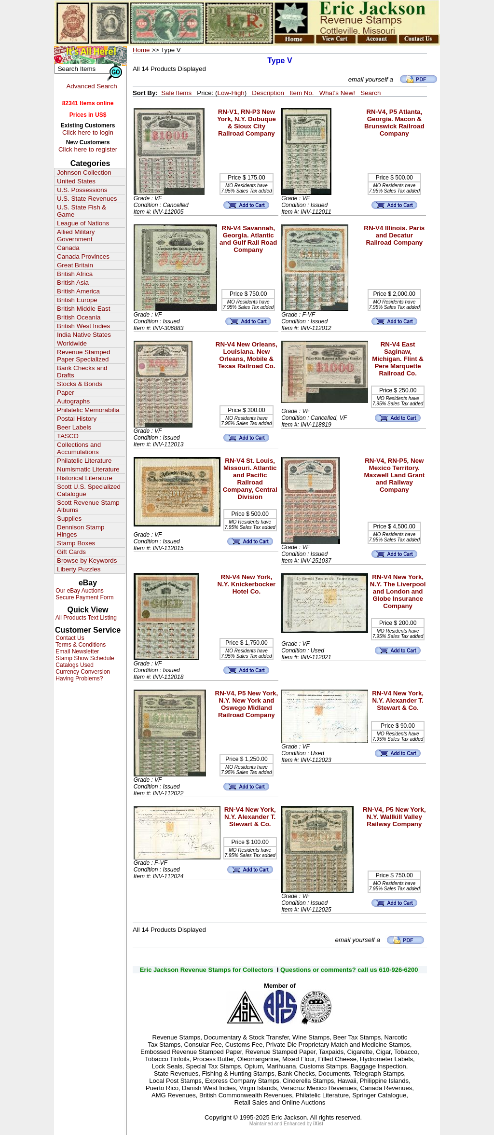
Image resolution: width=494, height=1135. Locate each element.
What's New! (337, 93)
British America (78, 291)
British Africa (75, 273)
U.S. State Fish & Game (81, 211)
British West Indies (83, 326)
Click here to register (87, 149)
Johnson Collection (84, 172)
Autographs (73, 401)
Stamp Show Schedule (84, 658)
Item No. (301, 93)
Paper (65, 392)
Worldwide (72, 343)
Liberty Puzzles (78, 569)
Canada (68, 247)
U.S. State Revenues (87, 198)
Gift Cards (71, 551)
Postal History (76, 418)
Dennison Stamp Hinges (81, 531)
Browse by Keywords (87, 560)
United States (76, 181)
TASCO (68, 436)
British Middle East (83, 308)
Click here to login (87, 132)
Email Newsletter (76, 651)
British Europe (77, 300)
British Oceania (78, 317)
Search (370, 93)
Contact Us (69, 638)
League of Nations (83, 223)
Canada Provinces (83, 256)
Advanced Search (91, 86)
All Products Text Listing (85, 617)
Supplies (69, 518)
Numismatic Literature (88, 469)
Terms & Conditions (80, 644)
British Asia (73, 282)
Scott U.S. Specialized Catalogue (89, 490)
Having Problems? (78, 678)
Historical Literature (84, 478)
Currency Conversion (82, 671)
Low (223, 93)
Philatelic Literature (84, 460)
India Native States (84, 334)
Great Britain (75, 265)
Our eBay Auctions (79, 590)
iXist (318, 1123)
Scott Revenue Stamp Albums (88, 506)
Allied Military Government (76, 235)
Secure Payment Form (83, 597)
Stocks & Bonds (79, 384)
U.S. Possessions (82, 190)
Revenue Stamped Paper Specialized (83, 355)
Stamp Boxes (76, 543)
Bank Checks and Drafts (82, 371)
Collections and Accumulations (79, 448)
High (237, 93)
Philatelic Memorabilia (88, 410)
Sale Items (176, 93)
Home (141, 50)
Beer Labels (74, 427)
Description (268, 93)
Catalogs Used (74, 665)
